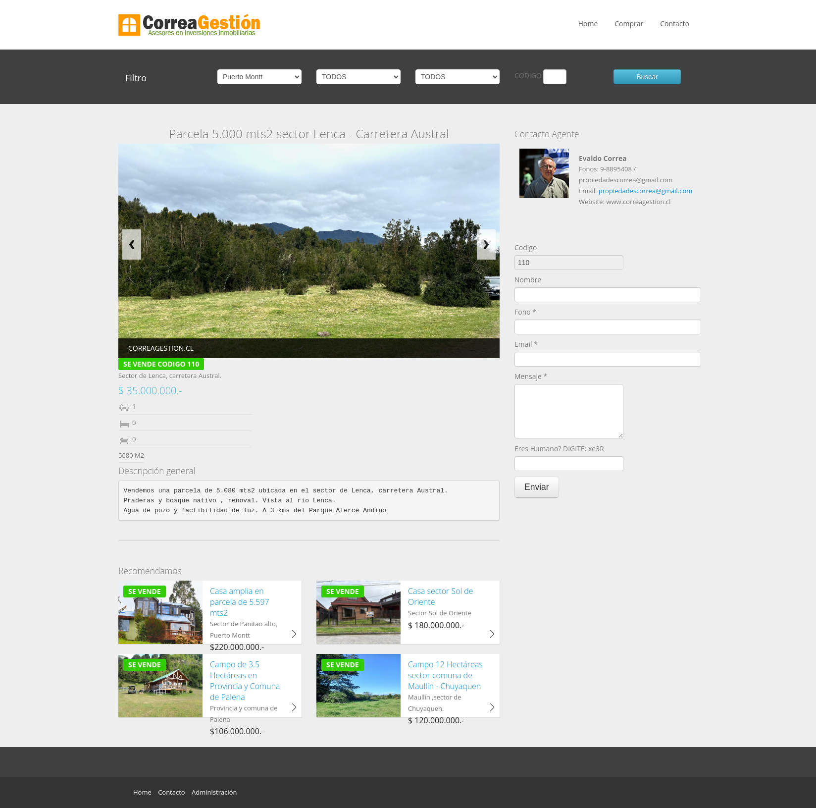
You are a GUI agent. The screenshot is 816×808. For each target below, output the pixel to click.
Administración (214, 792)
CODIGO (528, 75)
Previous (131, 244)
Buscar (647, 77)
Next (486, 244)
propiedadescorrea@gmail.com (645, 190)
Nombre (527, 279)
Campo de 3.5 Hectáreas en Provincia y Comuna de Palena (245, 680)
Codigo (525, 247)
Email (526, 344)
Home (588, 23)
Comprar (628, 23)
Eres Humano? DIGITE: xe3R (559, 448)
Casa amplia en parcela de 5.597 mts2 (239, 602)
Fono (525, 312)
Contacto (674, 23)
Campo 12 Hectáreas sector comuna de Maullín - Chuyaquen (445, 675)
